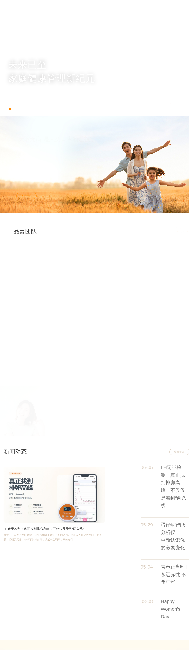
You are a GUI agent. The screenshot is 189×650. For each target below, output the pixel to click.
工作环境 (131, 630)
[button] (10, 109)
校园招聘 (106, 589)
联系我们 (147, 5)
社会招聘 (83, 589)
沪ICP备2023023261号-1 (64, 635)
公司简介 (107, 625)
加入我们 (127, 5)
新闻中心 (107, 5)
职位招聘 (131, 625)
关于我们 (87, 5)
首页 (70, 5)
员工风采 (131, 634)
